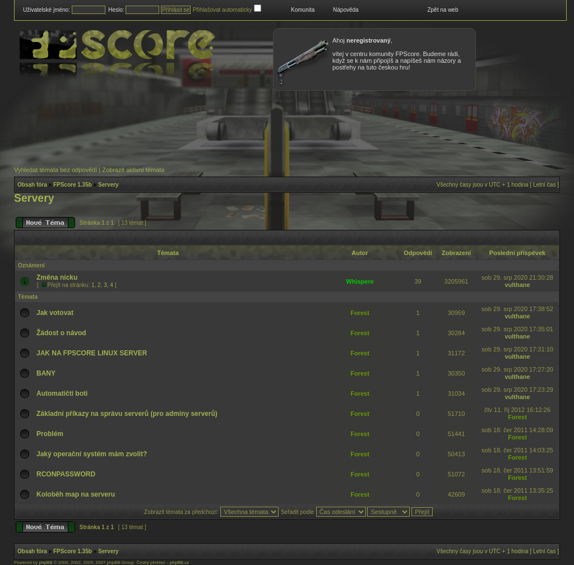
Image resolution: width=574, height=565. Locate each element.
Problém (49, 434)
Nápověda (346, 10)
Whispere (360, 281)
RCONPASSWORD (65, 474)
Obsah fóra (32, 185)
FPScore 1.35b (72, 185)
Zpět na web (442, 10)
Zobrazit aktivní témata (133, 169)
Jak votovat (54, 313)
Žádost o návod (61, 333)
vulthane (517, 284)
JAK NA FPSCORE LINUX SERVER (91, 353)
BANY (45, 373)
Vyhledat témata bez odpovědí (55, 169)
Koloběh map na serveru (75, 494)
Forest (359, 312)
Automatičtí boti (61, 393)
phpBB (45, 562)
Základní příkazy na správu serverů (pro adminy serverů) (126, 414)
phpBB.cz (179, 562)
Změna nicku (56, 277)
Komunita (302, 10)
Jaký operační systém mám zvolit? (91, 454)
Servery (108, 185)
